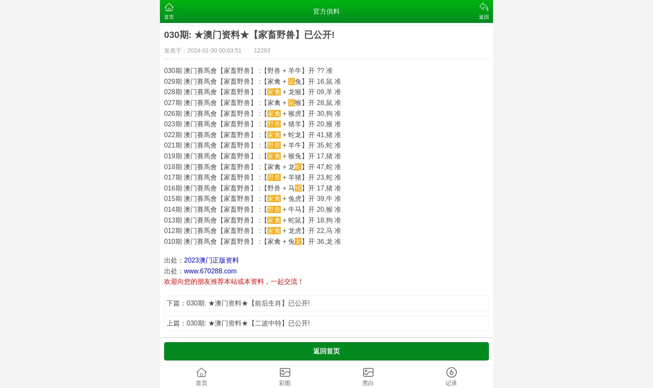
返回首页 (326, 351)
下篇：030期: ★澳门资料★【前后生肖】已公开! (238, 303)
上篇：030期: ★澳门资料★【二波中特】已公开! (238, 323)
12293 (262, 50)
